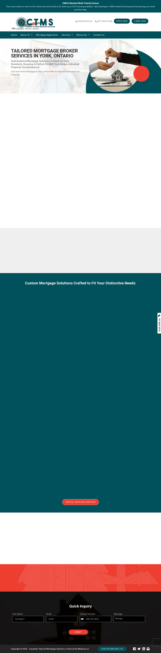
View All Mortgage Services (80, 502)
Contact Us (99, 35)
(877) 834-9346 (104, 21)
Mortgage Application (47, 35)
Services (66, 35)
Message (118, 614)
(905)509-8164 (85, 21)
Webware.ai (83, 649)
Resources (81, 35)
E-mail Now (140, 21)
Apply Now (121, 21)
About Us (25, 35)
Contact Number (88, 614)
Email (49, 614)
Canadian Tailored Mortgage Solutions (47, 649)
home (14, 35)
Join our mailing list (112, 649)
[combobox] (83, 619)
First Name (17, 614)
